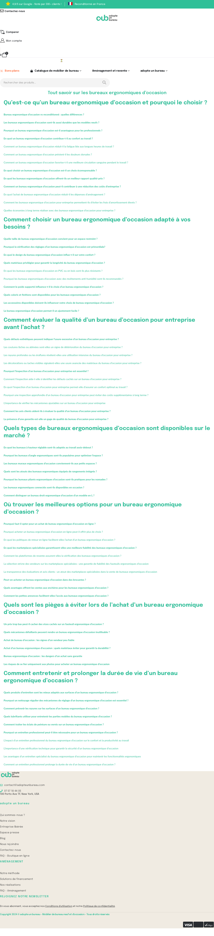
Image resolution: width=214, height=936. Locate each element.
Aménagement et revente (109, 71)
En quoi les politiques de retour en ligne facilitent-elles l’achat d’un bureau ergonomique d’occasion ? (59, 539)
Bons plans (9, 71)
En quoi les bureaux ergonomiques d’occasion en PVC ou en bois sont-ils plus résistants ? (53, 270)
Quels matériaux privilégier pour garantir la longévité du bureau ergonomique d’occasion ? (54, 262)
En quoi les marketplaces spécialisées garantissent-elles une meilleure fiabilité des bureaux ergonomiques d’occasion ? (70, 547)
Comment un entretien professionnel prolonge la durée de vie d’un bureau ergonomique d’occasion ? (59, 764)
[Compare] (9, 32)
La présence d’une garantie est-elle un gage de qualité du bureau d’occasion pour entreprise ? (56, 419)
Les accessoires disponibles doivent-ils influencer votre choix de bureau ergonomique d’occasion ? (59, 302)
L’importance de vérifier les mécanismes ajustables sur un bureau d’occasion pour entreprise (54, 403)
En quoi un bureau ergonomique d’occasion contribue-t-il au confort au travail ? (48, 138)
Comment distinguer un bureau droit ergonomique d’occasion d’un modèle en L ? (49, 495)
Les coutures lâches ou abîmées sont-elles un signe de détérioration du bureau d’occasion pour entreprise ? (63, 347)
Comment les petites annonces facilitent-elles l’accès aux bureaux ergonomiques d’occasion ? (56, 595)
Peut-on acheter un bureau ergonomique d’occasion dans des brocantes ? (45, 579)
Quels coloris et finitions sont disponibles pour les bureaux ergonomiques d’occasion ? (52, 294)
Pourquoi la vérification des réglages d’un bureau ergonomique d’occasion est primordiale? (54, 246)
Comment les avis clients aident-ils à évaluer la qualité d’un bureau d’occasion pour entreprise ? (57, 411)
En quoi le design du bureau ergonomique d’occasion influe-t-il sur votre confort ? (49, 254)
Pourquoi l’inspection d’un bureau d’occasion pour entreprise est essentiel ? (46, 371)
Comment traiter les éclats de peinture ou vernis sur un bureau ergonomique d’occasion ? (54, 724)
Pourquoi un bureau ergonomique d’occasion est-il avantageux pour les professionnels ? (53, 130)
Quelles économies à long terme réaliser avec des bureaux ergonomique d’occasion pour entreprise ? (59, 210)
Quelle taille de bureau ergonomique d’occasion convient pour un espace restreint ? (50, 238)
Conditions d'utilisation (58, 906)
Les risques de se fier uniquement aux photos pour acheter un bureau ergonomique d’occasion (56, 664)
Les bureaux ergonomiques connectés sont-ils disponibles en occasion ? (44, 487)
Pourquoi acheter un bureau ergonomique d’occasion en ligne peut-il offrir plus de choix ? (53, 531)
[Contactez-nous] (107, 11)
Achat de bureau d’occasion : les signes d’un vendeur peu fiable (39, 640)
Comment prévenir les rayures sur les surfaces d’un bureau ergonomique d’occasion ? (51, 708)
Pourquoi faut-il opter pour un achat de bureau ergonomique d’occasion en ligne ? (50, 523)
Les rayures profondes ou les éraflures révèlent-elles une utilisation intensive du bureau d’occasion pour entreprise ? (68, 355)
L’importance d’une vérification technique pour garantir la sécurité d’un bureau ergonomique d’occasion (61, 748)
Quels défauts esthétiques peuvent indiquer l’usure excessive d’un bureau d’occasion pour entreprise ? (61, 339)
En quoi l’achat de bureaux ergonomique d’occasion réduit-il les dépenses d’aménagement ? (54, 194)
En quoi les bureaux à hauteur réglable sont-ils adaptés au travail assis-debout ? (48, 447)
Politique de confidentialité (99, 906)
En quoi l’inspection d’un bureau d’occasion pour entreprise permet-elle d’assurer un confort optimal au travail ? (65, 387)
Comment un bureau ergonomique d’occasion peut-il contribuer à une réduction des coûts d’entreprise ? (62, 186)
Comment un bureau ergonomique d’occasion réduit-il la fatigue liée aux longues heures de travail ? (59, 146)
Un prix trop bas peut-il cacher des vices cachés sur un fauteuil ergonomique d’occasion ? (54, 624)
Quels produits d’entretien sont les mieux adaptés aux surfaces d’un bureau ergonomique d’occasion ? (61, 692)
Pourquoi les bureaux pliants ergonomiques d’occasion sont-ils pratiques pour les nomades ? (55, 479)
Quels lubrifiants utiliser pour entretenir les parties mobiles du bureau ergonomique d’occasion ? (58, 716)
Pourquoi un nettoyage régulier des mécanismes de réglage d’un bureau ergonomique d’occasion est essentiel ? (66, 700)
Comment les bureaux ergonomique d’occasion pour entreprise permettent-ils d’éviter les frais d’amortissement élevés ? (70, 202)
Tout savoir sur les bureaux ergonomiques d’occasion (107, 93)
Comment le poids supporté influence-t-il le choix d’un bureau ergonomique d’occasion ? (53, 286)
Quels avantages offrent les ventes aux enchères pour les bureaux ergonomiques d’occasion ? (56, 587)
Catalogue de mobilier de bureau (54, 71)
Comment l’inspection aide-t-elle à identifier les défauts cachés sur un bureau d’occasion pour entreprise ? (62, 379)
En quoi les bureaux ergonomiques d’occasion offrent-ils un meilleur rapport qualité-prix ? (54, 178)
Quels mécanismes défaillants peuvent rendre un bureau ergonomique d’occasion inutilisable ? (57, 632)
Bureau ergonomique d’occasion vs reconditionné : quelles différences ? (44, 114)
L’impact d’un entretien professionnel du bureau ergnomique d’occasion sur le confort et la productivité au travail (66, 740)
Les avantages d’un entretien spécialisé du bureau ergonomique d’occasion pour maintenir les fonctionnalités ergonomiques (72, 756)
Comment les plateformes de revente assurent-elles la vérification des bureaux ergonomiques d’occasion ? (62, 555)
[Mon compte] (107, 41)
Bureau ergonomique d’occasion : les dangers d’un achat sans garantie (43, 656)
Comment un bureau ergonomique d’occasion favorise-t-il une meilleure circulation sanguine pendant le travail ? (66, 162)
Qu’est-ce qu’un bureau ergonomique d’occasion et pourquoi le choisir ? (105, 103)
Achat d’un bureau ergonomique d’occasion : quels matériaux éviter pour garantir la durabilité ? (57, 648)
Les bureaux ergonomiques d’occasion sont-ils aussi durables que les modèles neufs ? (51, 122)
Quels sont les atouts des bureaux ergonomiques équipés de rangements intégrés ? (50, 471)
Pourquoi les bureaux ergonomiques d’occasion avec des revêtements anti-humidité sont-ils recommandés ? (63, 278)
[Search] (104, 82)
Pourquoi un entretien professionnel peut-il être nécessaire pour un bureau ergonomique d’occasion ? (61, 732)
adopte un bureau (152, 71)
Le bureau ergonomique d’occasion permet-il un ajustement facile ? (41, 310)
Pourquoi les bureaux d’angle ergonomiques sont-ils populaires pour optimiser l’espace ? (53, 455)
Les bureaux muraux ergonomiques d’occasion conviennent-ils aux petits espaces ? (50, 463)
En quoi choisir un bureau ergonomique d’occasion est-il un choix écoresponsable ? (50, 170)
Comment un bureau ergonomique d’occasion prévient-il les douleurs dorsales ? (48, 154)
